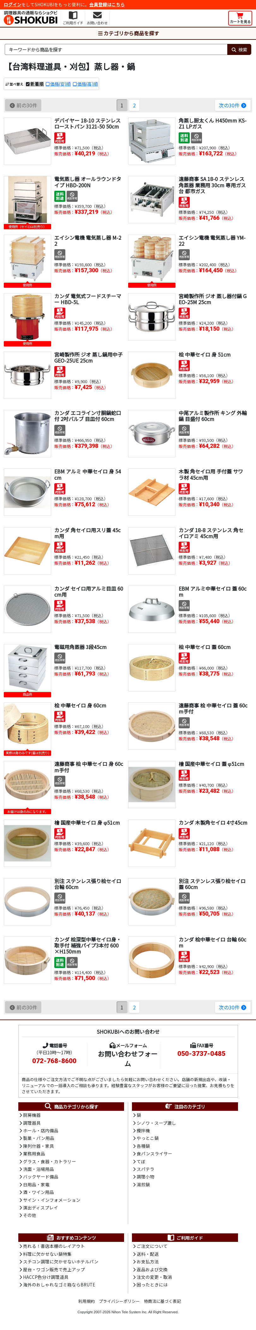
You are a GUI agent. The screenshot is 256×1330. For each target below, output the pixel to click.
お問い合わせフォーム (128, 1058)
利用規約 (86, 1301)
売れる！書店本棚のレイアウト (54, 1246)
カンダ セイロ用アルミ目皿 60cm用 (88, 591)
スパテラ (145, 1169)
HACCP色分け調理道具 (45, 1277)
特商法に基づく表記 (162, 1301)
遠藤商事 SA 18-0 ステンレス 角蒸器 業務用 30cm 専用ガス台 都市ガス (212, 185)
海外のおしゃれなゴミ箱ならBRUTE (59, 1284)
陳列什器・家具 (38, 1146)
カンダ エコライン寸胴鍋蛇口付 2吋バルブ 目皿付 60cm (87, 416)
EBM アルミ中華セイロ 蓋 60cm (213, 591)
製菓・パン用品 (38, 1138)
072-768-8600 (54, 1061)
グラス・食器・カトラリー (49, 1161)
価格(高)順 (87, 84)
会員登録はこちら (107, 4)
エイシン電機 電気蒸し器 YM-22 (212, 240)
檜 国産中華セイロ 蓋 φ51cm (211, 763)
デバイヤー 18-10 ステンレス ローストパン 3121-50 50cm (87, 123)
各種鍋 (143, 1146)
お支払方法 (148, 1261)
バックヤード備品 (40, 1176)
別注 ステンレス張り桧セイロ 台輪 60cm (87, 884)
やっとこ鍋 (148, 1138)
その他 (29, 1215)
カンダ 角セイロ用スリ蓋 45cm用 (87, 533)
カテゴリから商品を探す (128, 33)
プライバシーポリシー (119, 1301)
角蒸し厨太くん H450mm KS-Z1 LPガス (213, 123)
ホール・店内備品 (40, 1130)
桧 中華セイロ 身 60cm (80, 705)
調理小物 (145, 1176)
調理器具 (32, 1123)
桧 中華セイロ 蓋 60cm (205, 647)
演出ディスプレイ (40, 1207)
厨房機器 (32, 1115)
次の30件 (233, 105)
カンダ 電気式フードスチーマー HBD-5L (87, 299)
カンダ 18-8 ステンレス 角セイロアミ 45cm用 (211, 533)
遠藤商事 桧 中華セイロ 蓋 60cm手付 (213, 708)
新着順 (37, 84)
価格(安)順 (60, 84)
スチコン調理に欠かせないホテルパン (60, 1261)
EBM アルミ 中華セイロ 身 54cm (87, 474)
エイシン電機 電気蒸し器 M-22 (87, 240)
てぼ (141, 1161)
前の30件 (23, 105)
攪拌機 (143, 1130)
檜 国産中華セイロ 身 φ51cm (87, 822)
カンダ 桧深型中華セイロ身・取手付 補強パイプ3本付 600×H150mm (87, 945)
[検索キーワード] (116, 49)
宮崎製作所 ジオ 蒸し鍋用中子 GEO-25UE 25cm (88, 357)
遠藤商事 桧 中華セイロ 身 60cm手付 (88, 766)
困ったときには (152, 1284)
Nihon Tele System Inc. (129, 1312)
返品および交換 (152, 1269)
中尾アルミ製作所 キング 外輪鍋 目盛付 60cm (213, 416)
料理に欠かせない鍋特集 (47, 1254)
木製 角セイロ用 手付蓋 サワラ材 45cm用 (211, 474)
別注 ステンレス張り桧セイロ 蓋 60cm (212, 884)
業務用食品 (34, 1153)
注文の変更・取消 (154, 1277)
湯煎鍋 (143, 1184)
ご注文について (152, 1246)
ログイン (12, 4)
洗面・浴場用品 (38, 1169)
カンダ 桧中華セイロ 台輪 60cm (212, 942)
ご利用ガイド (185, 1238)
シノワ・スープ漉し (156, 1123)
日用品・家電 (36, 1184)
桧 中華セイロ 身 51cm (205, 354)
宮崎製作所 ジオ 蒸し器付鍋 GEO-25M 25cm (213, 299)
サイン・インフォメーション (51, 1200)
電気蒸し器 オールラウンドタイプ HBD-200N (87, 182)
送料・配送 (148, 1254)
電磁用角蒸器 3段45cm (80, 647)
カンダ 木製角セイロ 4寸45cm (213, 822)
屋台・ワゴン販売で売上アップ (54, 1269)
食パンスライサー (154, 1153)
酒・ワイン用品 (38, 1192)
